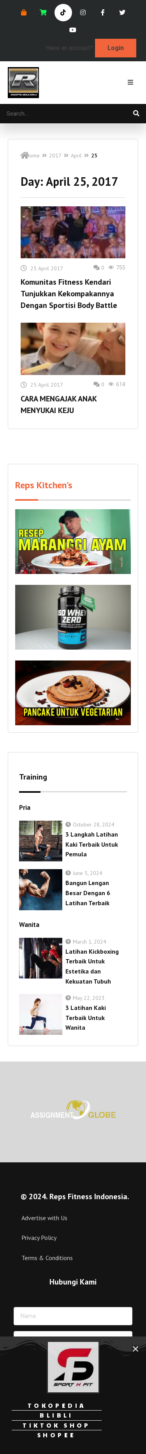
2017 (55, 155)
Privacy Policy (38, 1237)
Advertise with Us (44, 1218)
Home (33, 155)
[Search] (136, 113)
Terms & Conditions (47, 1258)
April (76, 155)
